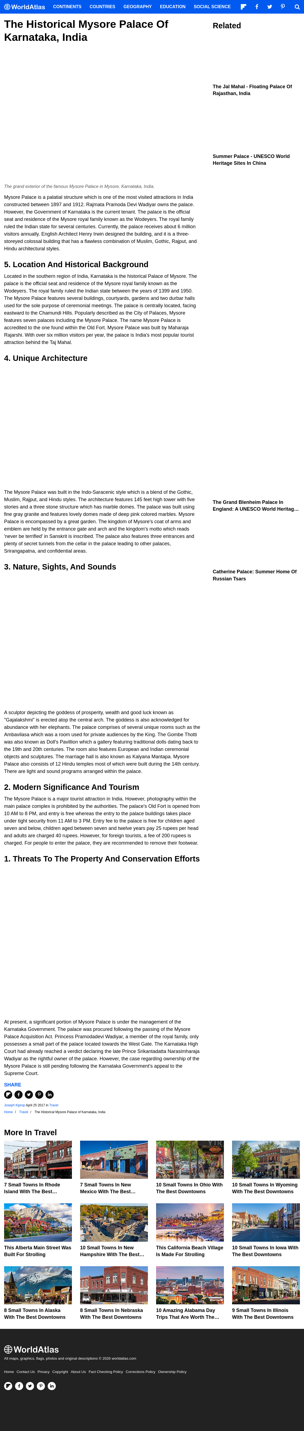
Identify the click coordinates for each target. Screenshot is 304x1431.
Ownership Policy (172, 1372)
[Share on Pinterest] (39, 1095)
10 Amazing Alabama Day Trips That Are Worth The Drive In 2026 (185, 1317)
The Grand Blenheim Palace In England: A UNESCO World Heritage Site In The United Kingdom (255, 509)
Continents (67, 6)
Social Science (212, 6)
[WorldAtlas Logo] (26, 7)
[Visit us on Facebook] (19, 1386)
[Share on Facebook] (18, 1095)
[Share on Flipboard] (8, 1095)
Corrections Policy (140, 1372)
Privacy (44, 1372)
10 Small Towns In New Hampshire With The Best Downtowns (109, 1254)
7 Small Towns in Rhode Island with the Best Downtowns (32, 1191)
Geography (137, 6)
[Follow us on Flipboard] (8, 1386)
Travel (53, 1105)
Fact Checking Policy (106, 1372)
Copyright (60, 1372)
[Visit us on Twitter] (30, 1386)
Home (9, 1372)
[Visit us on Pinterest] (41, 1386)
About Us (78, 1372)
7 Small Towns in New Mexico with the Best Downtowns (105, 1191)
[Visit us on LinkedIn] (52, 1386)
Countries (102, 6)
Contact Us (26, 1372)
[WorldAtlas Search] (297, 7)
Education (173, 6)
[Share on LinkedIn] (49, 1095)
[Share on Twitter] (29, 1095)
